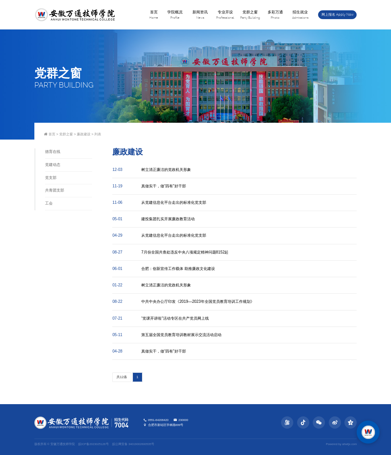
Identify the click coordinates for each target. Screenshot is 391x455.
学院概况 (175, 15)
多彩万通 (275, 15)
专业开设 (225, 15)
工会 (49, 203)
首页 (154, 15)
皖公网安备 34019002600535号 (133, 444)
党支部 (51, 178)
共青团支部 (54, 190)
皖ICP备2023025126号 (93, 444)
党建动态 (52, 164)
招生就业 (300, 15)
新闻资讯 (200, 15)
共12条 (121, 377)
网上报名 (338, 14)
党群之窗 (250, 15)
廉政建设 (83, 134)
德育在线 (52, 152)
